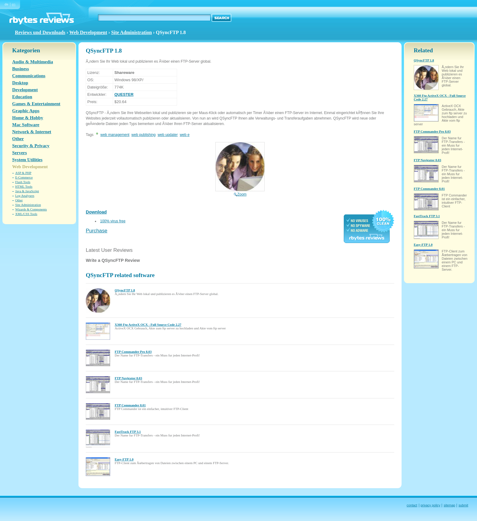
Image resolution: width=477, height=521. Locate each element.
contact (412, 505)
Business (20, 68)
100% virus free (112, 221)
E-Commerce (24, 177)
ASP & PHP (23, 173)
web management (114, 135)
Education (22, 96)
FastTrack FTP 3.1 (128, 431)
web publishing (143, 135)
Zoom (240, 192)
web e (185, 135)
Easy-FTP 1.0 (124, 459)
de (7, 4)
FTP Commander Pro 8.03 (133, 351)
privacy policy (430, 505)
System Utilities (27, 159)
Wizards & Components (31, 209)
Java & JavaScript (27, 191)
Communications (28, 75)
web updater (168, 135)
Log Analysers (24, 195)
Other (18, 138)
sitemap (449, 505)
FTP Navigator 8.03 (128, 378)
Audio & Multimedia (32, 61)
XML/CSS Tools (26, 214)
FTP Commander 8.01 (130, 405)
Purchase (96, 231)
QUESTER (124, 94)
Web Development (88, 32)
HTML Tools (24, 186)
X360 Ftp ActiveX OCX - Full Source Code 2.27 (148, 324)
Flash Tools (22, 182)
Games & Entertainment (36, 103)
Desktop (20, 82)
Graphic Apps (26, 110)
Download (96, 212)
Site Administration (131, 32)
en (14, 4)
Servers (19, 152)
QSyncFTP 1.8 (125, 290)
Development (25, 89)
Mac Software (25, 124)
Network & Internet (31, 131)
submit (463, 505)
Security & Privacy (30, 145)
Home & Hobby (27, 117)
